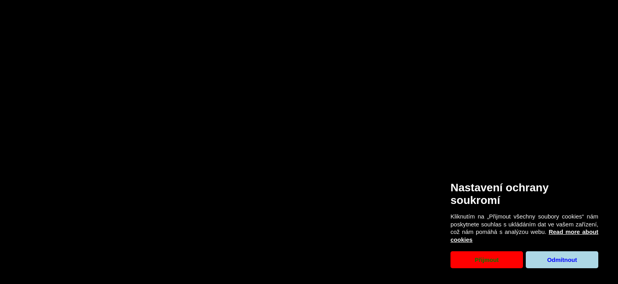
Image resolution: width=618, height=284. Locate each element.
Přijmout (487, 259)
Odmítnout (562, 259)
